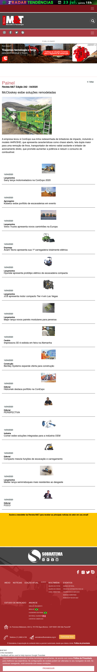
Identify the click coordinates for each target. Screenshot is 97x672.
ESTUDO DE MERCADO (15, 603)
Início (7, 583)
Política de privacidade (82, 643)
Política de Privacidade (82, 658)
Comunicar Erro (67, 637)
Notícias (17, 583)
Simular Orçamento (35, 606)
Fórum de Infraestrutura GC (73, 589)
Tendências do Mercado (71, 592)
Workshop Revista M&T (70, 598)
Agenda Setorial (68, 586)
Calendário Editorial (36, 612)
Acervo (43, 582)
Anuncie (33, 603)
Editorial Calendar (35, 616)
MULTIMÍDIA (54, 583)
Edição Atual (31, 583)
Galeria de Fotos (54, 586)
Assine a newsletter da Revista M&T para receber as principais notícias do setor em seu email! (48, 515)
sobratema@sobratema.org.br (45, 637)
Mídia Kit (32, 609)
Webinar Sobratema (69, 595)
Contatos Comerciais (36, 619)
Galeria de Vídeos (54, 589)
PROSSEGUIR (48, 668)
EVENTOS (67, 583)
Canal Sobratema (54, 592)
